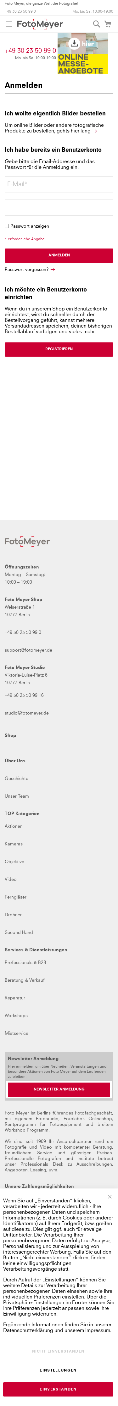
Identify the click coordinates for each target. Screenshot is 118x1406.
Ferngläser (15, 897)
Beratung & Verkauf (25, 980)
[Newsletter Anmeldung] (59, 1090)
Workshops (16, 1016)
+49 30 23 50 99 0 (20, 12)
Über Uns (15, 761)
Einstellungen (58, 1370)
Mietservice (16, 1033)
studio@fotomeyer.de (27, 713)
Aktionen (14, 826)
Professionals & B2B (25, 963)
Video (11, 879)
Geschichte (16, 779)
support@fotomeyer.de (28, 650)
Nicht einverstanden (58, 1352)
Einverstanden (58, 1389)
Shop (10, 736)
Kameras (14, 844)
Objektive (14, 862)
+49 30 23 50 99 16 (24, 695)
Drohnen (14, 915)
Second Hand (19, 932)
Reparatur (15, 998)
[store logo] (40, 24)
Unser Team (17, 796)
